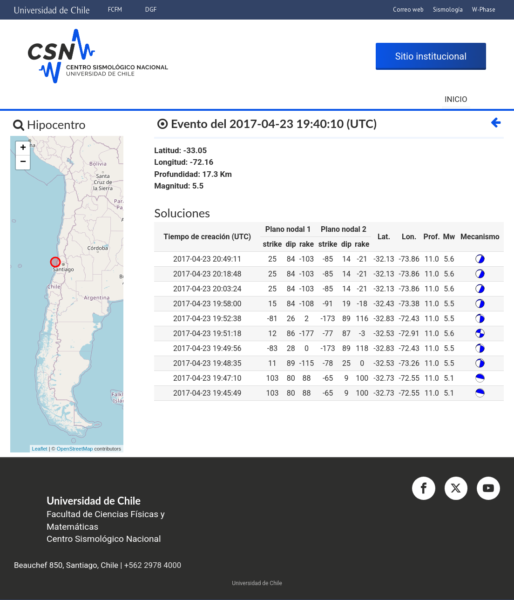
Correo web (408, 9)
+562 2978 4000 (153, 566)
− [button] (23, 163)
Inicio (456, 99)
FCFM (115, 9)
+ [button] (23, 149)
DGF (150, 9)
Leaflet (39, 449)
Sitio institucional (431, 57)
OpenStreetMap (75, 449)
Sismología (448, 9)
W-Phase (483, 9)
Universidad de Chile (257, 584)
